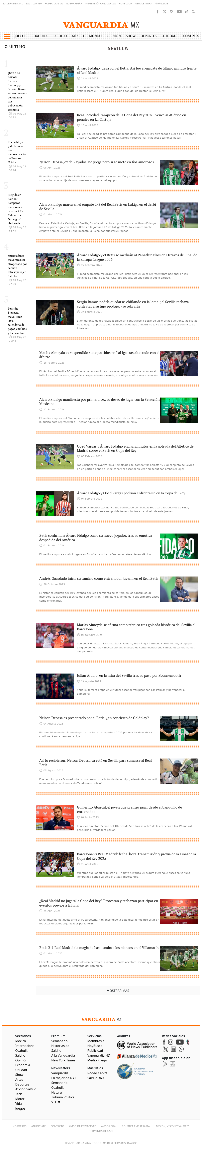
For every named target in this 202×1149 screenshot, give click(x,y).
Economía (190, 36)
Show (130, 36)
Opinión (114, 36)
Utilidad (169, 36)
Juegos (20, 36)
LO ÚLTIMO (13, 47)
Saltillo (60, 36)
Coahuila (39, 36)
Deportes (149, 36)
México (78, 36)
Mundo (95, 36)
